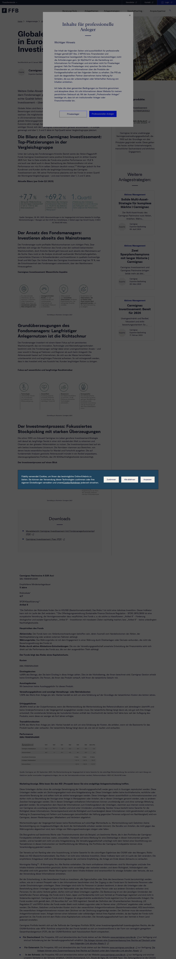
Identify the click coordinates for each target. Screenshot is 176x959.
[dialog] (88, 479)
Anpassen (148, 479)
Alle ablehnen (129, 479)
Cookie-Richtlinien (71, 482)
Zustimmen (111, 479)
